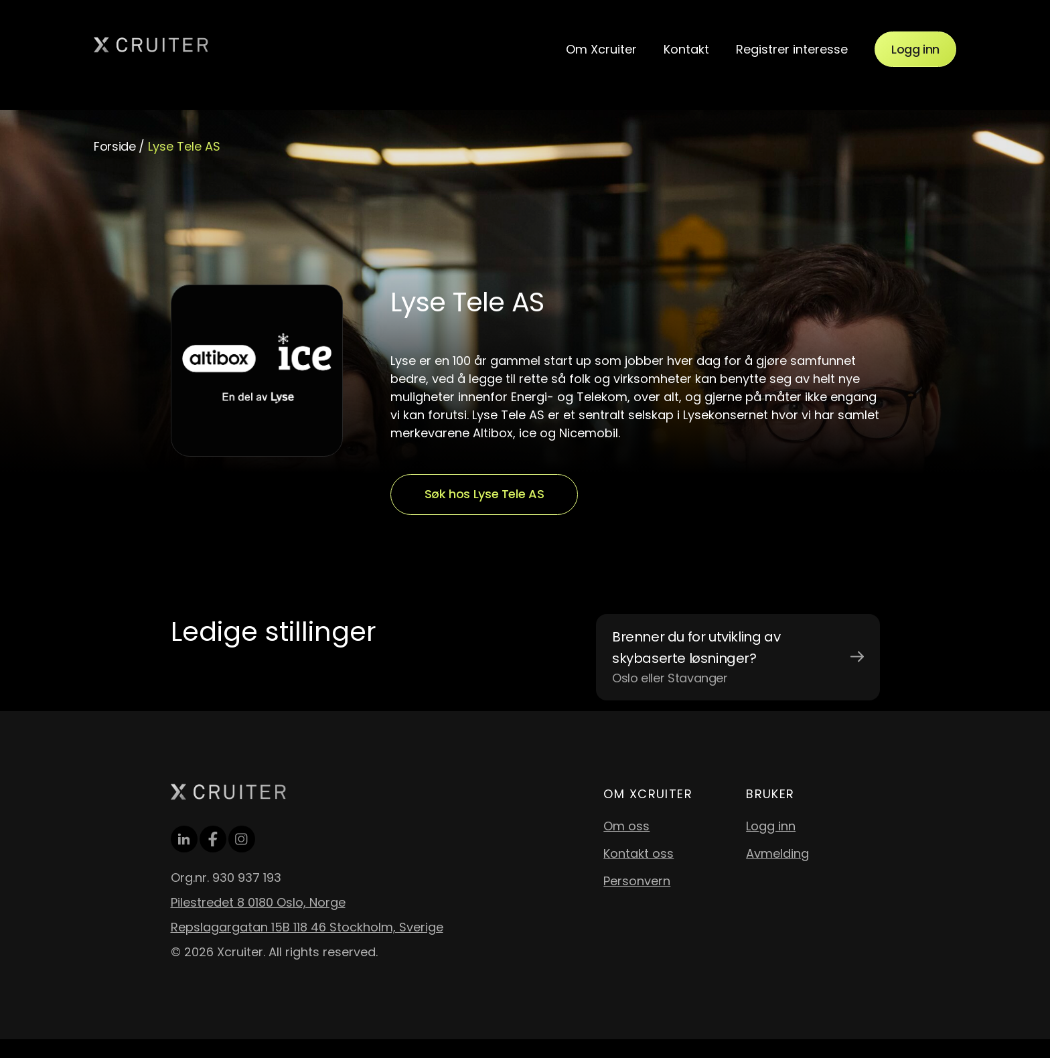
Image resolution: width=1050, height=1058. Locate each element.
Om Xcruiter (601, 49)
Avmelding (777, 853)
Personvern (636, 881)
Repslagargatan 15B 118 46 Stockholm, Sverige (307, 927)
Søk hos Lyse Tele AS (484, 493)
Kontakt (686, 49)
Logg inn (915, 49)
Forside (114, 146)
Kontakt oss (638, 853)
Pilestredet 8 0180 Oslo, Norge (258, 902)
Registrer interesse (792, 49)
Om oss (626, 826)
